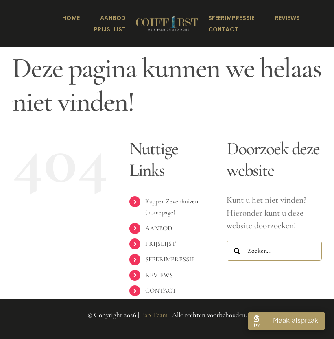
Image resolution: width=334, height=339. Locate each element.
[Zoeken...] (274, 251)
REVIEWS (159, 275)
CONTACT (160, 291)
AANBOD (158, 228)
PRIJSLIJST (160, 244)
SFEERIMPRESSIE (170, 259)
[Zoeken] (237, 251)
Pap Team (154, 315)
